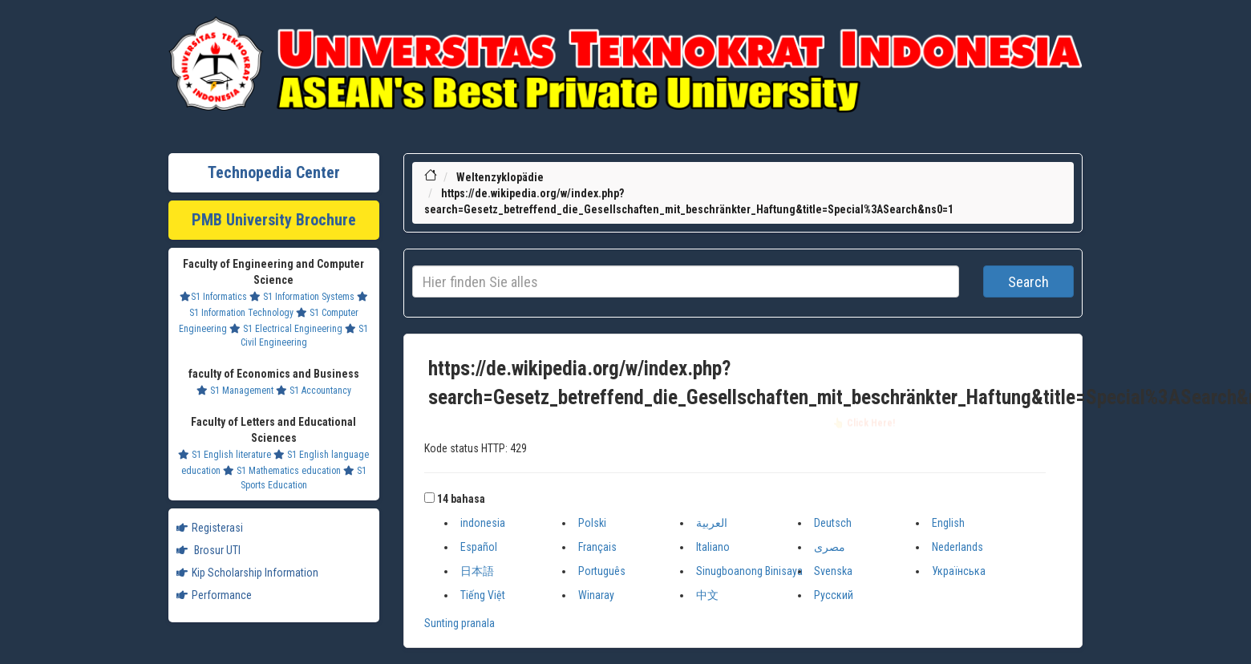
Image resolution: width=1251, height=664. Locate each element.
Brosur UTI (208, 550)
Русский (833, 595)
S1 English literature (224, 454)
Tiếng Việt (482, 595)
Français (597, 547)
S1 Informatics (213, 296)
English (948, 522)
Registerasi (209, 527)
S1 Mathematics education (282, 470)
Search (1028, 281)
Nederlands (957, 547)
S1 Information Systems (301, 296)
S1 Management (234, 390)
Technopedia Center (274, 172)
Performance (214, 595)
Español (478, 547)
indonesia (482, 522)
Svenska (833, 571)
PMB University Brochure (274, 219)
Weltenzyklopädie (500, 177)
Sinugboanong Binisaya (749, 571)
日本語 (477, 571)
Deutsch (833, 522)
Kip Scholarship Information (247, 572)
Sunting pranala (459, 623)
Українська (959, 571)
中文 (707, 595)
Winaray (596, 595)
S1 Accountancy (313, 390)
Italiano (713, 547)
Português (602, 571)
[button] (429, 497)
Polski (592, 522)
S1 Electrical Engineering (285, 328)
